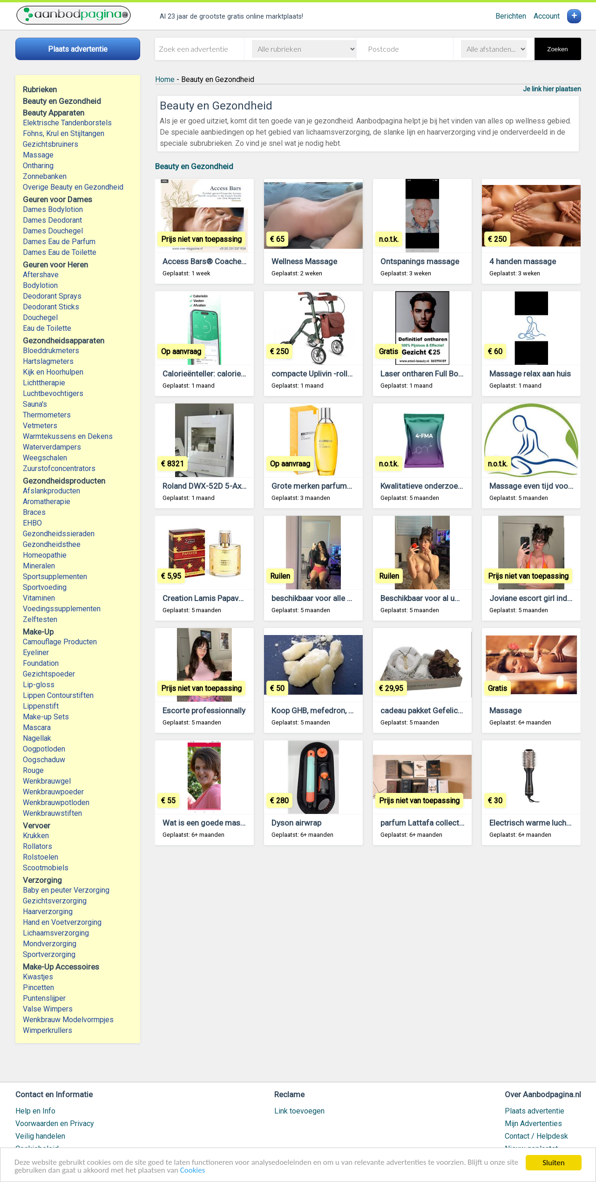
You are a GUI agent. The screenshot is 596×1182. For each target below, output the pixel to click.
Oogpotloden (44, 749)
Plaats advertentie (534, 1111)
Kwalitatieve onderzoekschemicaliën (444, 486)
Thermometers (47, 414)
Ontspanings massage (419, 261)
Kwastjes (38, 976)
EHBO (32, 523)
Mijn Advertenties (533, 1123)
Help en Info (35, 1111)
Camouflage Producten (60, 641)
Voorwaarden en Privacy (54, 1123)
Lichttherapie (44, 382)
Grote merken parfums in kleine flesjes (338, 486)
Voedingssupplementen (62, 608)
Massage (38, 154)
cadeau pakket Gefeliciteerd (429, 710)
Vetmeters (40, 425)
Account (547, 16)
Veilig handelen (40, 1136)
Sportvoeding (45, 587)
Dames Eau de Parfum (59, 241)
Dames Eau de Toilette (59, 252)
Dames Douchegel (53, 230)
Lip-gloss (38, 684)
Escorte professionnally (204, 710)
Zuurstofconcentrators (59, 468)
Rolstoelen (40, 857)
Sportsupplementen (55, 576)
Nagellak (37, 738)
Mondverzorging (49, 943)
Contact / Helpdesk (536, 1136)
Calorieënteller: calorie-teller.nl (216, 373)
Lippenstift (41, 706)
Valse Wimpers (48, 1008)
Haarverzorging (48, 911)
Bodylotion (40, 285)
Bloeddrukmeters (51, 350)
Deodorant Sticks (51, 306)
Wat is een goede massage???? (217, 822)
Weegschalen (45, 457)
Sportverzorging (49, 954)
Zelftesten (40, 619)
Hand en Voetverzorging (62, 922)
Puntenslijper (44, 998)
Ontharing (38, 165)
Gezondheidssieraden (59, 533)
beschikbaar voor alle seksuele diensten (340, 598)
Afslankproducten (51, 490)
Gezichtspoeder (49, 674)
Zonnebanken (45, 176)
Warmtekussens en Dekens (68, 436)
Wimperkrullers (47, 1030)
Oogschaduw (44, 759)
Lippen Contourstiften (58, 695)
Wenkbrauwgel (47, 781)
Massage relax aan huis (530, 373)
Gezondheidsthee (52, 544)
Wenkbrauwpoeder (53, 791)
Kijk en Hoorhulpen (53, 372)
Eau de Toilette (47, 328)
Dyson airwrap (296, 822)
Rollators (37, 846)
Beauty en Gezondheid (194, 166)
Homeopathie (45, 555)
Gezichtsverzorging (55, 900)
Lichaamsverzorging (56, 933)
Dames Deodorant (52, 220)
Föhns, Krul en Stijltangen (63, 133)
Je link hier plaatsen (552, 89)
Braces (34, 512)
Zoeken (557, 49)
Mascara (37, 727)
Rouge (33, 770)
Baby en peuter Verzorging (66, 890)
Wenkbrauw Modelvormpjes (68, 1019)
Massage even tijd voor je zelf (542, 486)
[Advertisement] (368, 967)
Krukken (36, 835)
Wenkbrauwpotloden (56, 802)
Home (165, 79)
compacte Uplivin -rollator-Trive (326, 373)
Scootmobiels (45, 867)
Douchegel (40, 317)
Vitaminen (39, 598)
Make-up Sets (46, 716)
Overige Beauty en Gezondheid (73, 187)
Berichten (510, 16)
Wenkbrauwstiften (52, 813)
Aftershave (41, 274)
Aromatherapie (46, 501)
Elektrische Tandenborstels (67, 122)
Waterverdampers (52, 447)
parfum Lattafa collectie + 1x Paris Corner (453, 822)
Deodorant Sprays (52, 296)
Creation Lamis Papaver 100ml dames (229, 598)
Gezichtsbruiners (50, 144)
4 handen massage (522, 261)
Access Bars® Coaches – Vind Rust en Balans (243, 261)
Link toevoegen (299, 1111)
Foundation (41, 663)
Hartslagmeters (48, 361)
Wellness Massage (304, 261)
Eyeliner (36, 652)
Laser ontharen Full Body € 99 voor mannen (455, 373)
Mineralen (39, 565)
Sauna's (35, 404)
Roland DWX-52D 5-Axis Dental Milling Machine (245, 486)
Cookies (193, 1171)
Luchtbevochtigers (53, 393)
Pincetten (38, 987)
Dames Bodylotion (53, 209)
